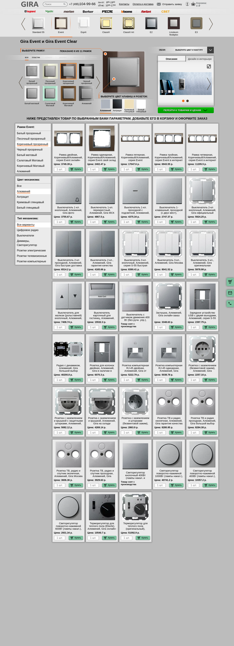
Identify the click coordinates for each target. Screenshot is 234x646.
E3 (196, 32)
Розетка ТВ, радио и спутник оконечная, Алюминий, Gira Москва (68, 473)
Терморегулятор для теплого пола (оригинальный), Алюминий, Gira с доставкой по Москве (135, 529)
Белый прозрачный (31, 82)
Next (211, 24)
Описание (171, 59)
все (27, 57)
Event (61, 32)
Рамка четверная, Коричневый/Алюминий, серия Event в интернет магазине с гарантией (202, 158)
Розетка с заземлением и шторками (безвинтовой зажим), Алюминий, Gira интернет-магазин (135, 423)
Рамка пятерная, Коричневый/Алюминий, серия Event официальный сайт (135, 158)
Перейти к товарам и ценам (185, 110)
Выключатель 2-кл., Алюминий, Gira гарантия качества (101, 263)
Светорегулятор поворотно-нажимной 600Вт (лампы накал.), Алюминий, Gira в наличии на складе (68, 529)
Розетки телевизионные (32, 255)
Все (19, 185)
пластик (36, 57)
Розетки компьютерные (31, 261)
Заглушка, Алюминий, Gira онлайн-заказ (169, 314)
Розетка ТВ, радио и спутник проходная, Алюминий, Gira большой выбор (102, 474)
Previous (23, 24)
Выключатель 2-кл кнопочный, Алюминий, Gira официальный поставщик (202, 211)
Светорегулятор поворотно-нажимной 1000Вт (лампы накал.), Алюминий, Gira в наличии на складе (169, 476)
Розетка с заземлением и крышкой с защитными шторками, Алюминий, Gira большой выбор (68, 422)
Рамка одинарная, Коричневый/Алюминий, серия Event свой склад (102, 157)
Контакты (124, 4)
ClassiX (106, 32)
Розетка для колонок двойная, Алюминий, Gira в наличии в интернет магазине (102, 369)
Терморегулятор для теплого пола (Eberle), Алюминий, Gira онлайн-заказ (102, 527)
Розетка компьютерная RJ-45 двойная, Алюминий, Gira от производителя (135, 369)
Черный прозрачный (86, 82)
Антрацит (117, 111)
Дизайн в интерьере (200, 59)
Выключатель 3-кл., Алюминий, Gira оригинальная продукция (202, 264)
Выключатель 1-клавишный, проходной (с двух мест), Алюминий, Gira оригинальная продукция (169, 214)
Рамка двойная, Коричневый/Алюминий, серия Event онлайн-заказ (68, 158)
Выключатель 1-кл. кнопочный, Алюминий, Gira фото (68, 210)
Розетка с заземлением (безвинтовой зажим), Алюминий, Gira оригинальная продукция (202, 371)
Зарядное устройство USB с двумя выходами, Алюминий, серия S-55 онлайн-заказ (202, 316)
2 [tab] (187, 101)
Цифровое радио (28, 230)
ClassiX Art (128, 32)
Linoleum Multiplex (173, 33)
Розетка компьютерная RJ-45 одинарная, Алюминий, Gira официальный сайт (168, 369)
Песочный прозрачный (50, 82)
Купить (76, 169)
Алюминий (86, 103)
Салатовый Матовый (50, 104)
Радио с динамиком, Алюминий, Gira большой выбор (68, 368)
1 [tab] (183, 101)
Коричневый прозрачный (68, 82)
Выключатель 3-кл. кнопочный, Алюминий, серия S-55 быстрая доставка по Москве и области (135, 265)
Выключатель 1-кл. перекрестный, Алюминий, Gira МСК (101, 210)
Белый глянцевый (141, 111)
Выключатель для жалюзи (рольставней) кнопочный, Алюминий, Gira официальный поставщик (68, 318)
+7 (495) (82, 4)
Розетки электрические (31, 250)
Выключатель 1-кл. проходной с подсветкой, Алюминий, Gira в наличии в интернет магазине (135, 213)
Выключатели (25, 235)
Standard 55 (38, 32)
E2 (151, 32)
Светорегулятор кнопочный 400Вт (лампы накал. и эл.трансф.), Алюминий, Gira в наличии (135, 478)
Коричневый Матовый (68, 104)
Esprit (83, 32)
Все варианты (26, 224)
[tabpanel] (186, 84)
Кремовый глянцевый (129, 111)
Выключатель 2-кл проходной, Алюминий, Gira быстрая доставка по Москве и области (68, 264)
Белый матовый (32, 103)
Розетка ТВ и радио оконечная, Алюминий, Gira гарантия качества (168, 421)
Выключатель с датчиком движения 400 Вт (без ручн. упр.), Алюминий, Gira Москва (135, 318)
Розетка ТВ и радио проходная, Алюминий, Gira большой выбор (202, 421)
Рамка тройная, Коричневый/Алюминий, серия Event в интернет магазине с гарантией (169, 158)
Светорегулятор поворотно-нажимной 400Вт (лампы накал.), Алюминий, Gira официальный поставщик (202, 477)
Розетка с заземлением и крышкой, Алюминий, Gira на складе (102, 421)
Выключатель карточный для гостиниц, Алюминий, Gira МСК (102, 316)
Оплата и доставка (143, 4)
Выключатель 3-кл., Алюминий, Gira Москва (169, 261)
